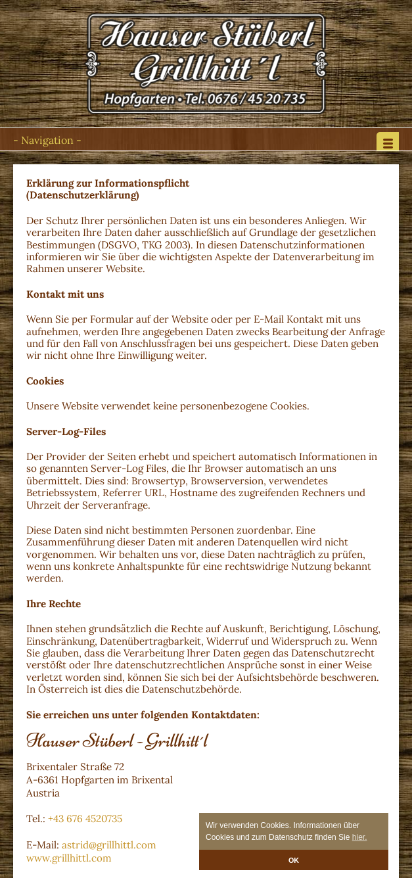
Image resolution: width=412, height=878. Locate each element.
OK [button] (293, 860)
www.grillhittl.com (69, 858)
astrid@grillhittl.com (109, 845)
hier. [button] (359, 837)
